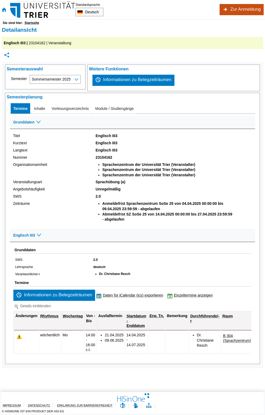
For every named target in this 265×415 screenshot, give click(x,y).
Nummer (20, 157)
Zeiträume (21, 203)
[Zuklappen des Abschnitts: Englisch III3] (132, 235)
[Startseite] (4, 10)
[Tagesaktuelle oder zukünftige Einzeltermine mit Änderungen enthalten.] (19, 337)
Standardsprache (88, 5)
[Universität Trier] (42, 9)
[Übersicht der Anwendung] (148, 406)
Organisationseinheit (30, 164)
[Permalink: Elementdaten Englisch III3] (6, 55)
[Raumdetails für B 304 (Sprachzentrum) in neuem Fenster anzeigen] (237, 338)
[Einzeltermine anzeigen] (191, 295)
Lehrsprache (24, 267)
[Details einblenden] (33, 306)
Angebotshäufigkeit (29, 189)
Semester (19, 79)
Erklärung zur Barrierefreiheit (84, 405)
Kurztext (20, 143)
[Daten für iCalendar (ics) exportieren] (131, 295)
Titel (16, 136)
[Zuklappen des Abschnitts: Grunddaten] (132, 122)
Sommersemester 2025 (51, 79)
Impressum (12, 405)
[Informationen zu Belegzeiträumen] (133, 80)
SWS (17, 196)
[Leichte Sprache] (122, 406)
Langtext (20, 150)
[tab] (20, 108)
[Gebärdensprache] (135, 406)
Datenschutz (39, 405)
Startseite (32, 23)
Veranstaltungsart (27, 182)
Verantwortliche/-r (27, 274)
